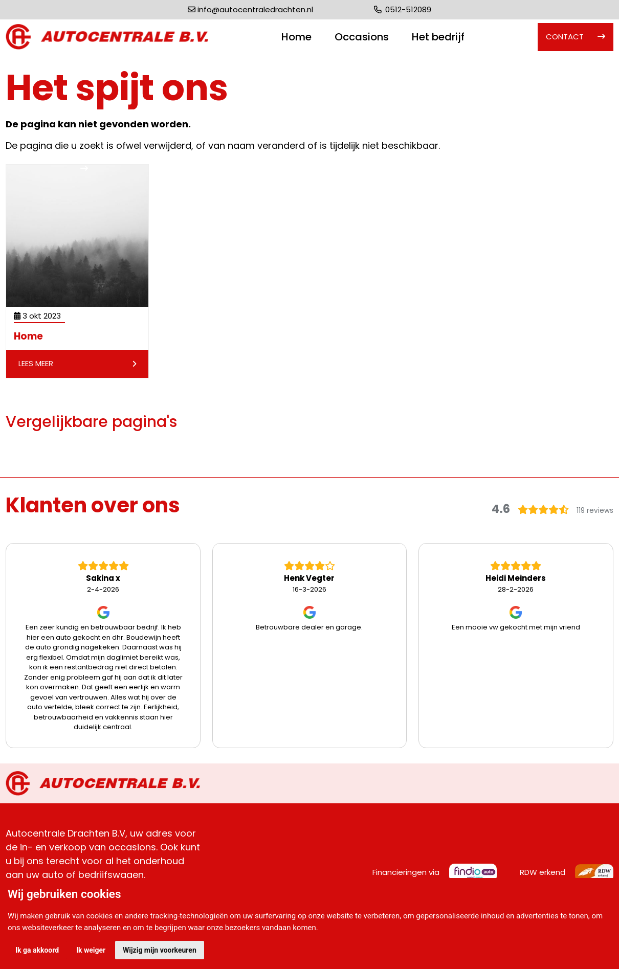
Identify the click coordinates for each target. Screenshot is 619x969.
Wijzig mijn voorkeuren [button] (159, 950)
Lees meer (77, 363)
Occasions (362, 37)
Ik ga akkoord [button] (37, 950)
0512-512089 (403, 9)
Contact (565, 36)
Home (296, 37)
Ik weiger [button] (90, 950)
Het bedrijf (438, 37)
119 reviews (595, 510)
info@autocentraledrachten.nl (255, 9)
